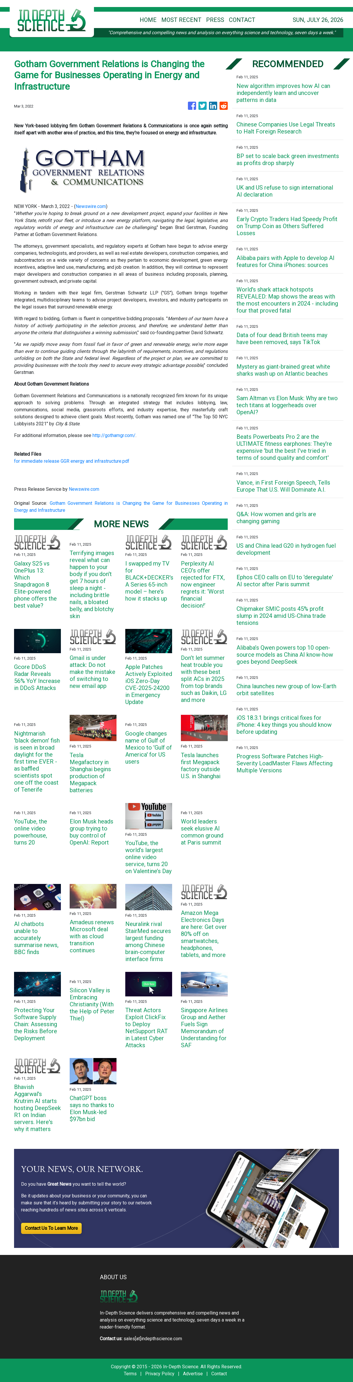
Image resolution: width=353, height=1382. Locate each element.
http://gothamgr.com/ (114, 435)
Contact (219, 1373)
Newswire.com (91, 206)
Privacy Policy (159, 1373)
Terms (130, 1373)
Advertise (193, 1373)
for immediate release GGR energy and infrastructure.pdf (71, 461)
